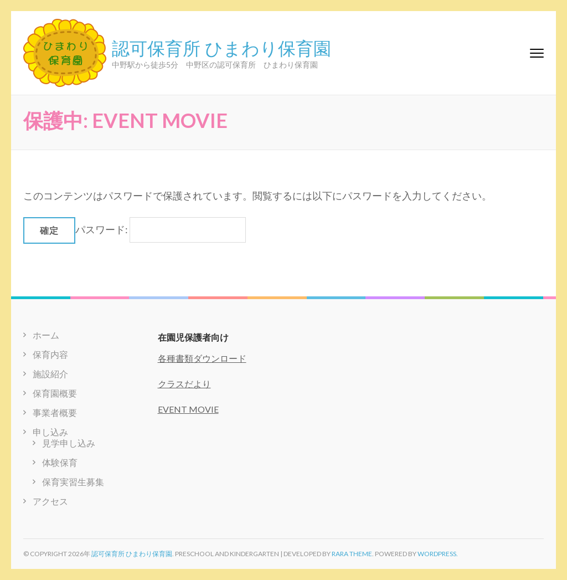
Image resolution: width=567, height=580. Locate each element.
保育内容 (50, 354)
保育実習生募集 (73, 481)
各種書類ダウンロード (202, 358)
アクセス (50, 501)
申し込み (50, 432)
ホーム (46, 335)
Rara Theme (352, 554)
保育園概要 (55, 393)
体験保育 (60, 462)
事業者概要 (55, 412)
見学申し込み (68, 443)
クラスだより (184, 383)
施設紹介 (50, 373)
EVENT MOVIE (188, 409)
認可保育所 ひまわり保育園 (221, 47)
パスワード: (160, 229)
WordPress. (437, 554)
